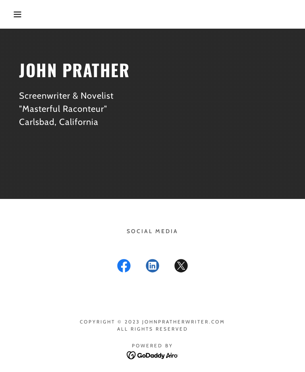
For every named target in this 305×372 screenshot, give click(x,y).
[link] (124, 267)
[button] (15, 14)
